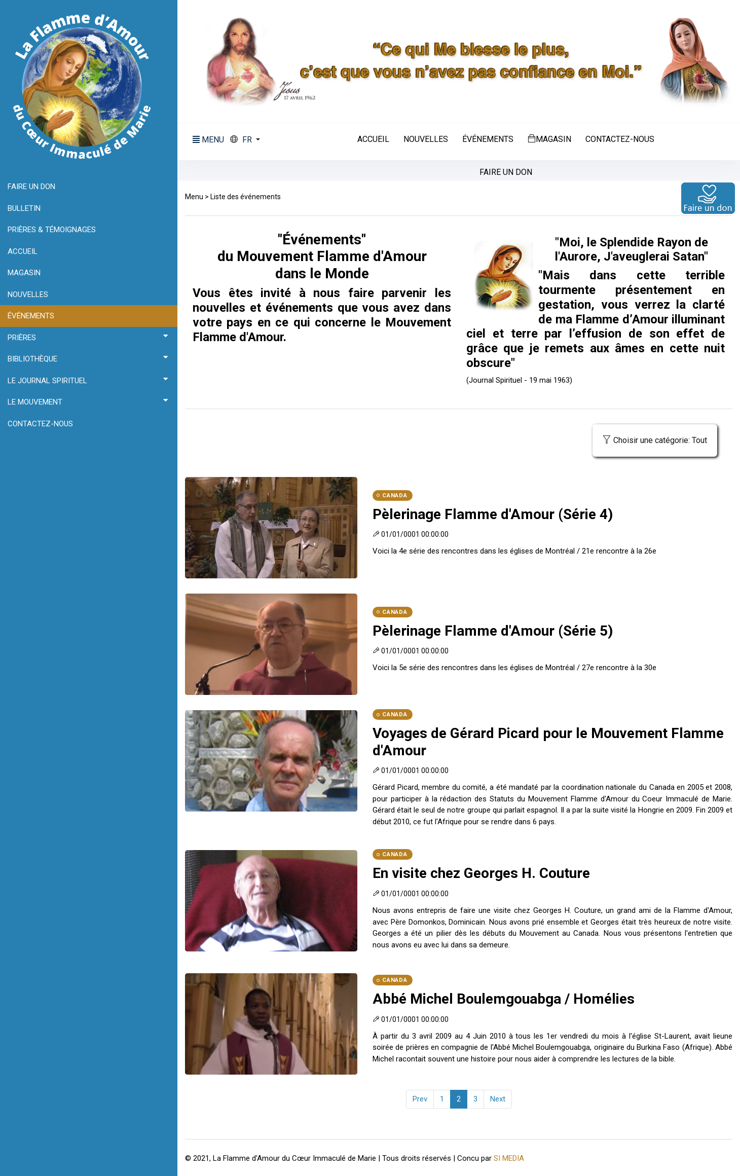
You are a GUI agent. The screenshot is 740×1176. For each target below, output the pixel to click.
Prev (420, 1099)
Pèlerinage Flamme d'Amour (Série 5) (493, 630)
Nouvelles (425, 139)
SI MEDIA (509, 1158)
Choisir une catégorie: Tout (655, 440)
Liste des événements (245, 197)
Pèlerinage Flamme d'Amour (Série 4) (493, 514)
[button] (245, 139)
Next (497, 1099)
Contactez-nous (619, 139)
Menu (194, 197)
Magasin (549, 138)
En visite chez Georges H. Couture (481, 873)
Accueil (373, 139)
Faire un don (505, 172)
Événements (487, 139)
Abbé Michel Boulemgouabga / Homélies (504, 998)
